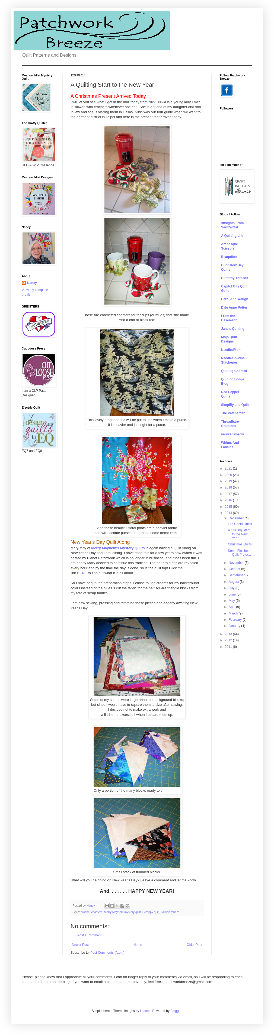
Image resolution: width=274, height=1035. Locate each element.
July (232, 588)
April (232, 607)
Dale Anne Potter (234, 307)
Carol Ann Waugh (234, 299)
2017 (229, 494)
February (236, 620)
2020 (229, 475)
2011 (229, 647)
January (235, 626)
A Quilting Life (232, 236)
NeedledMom (231, 350)
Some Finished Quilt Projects (239, 553)
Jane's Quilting (232, 329)
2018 (229, 487)
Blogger (175, 1011)
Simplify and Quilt (235, 405)
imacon (145, 1011)
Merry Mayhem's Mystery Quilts (118, 548)
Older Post (194, 945)
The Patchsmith (233, 413)
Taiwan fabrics (170, 912)
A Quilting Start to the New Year (239, 534)
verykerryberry (232, 434)
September (237, 575)
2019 (229, 481)
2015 (229, 507)
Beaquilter (229, 257)
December (237, 518)
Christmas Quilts (240, 544)
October (235, 569)
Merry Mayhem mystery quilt (122, 912)
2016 (229, 500)
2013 (229, 634)
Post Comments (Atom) (107, 953)
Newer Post (80, 945)
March (234, 613)
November (237, 563)
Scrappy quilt (150, 912)
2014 (229, 513)
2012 (229, 640)
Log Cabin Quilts (240, 524)
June (233, 594)
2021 (229, 468)
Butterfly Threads (234, 278)
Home (137, 945)
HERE (82, 573)
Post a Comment (89, 935)
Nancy (32, 283)
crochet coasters (91, 912)
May (232, 601)
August (234, 582)
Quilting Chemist (234, 371)
